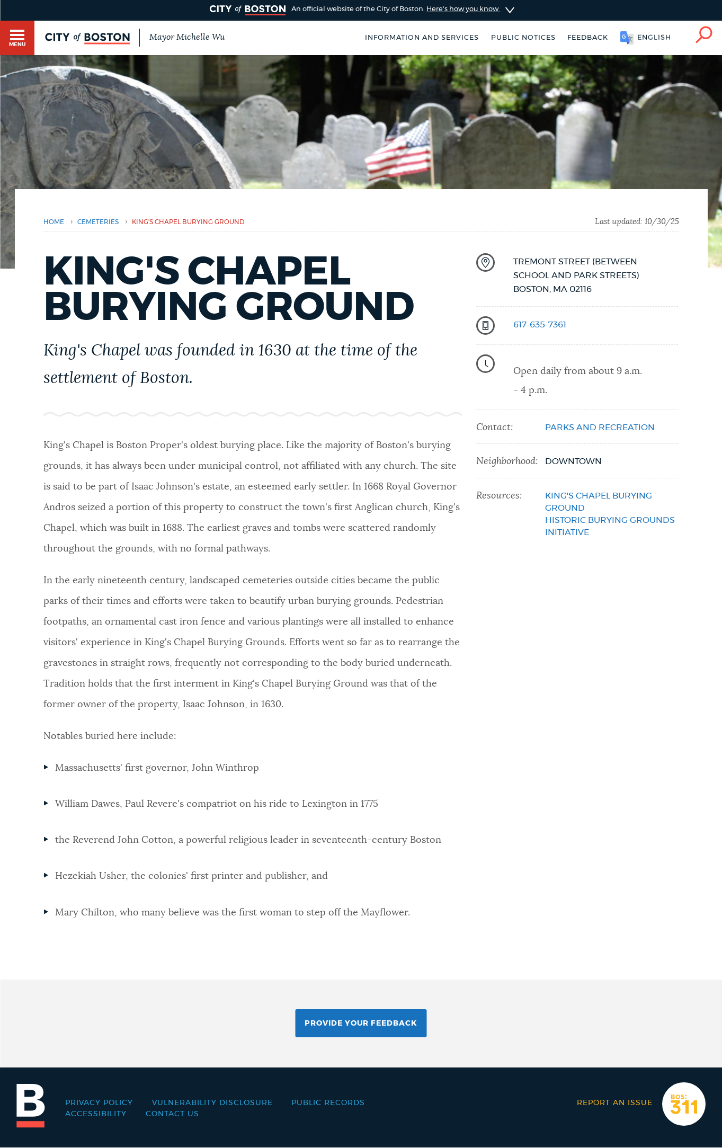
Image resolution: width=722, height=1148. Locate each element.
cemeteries (98, 222)
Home (53, 222)
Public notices (523, 37)
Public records (328, 1103)
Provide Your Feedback (361, 1023)
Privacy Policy (99, 1103)
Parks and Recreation (600, 427)
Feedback (587, 37)
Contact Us (172, 1114)
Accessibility (96, 1114)
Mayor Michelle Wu (187, 37)
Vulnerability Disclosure (212, 1103)
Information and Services (422, 37)
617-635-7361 (539, 325)
